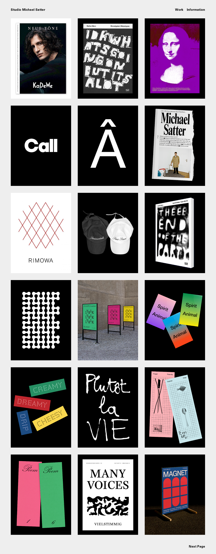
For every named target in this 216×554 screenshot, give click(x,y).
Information (196, 10)
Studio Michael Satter (28, 10)
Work (179, 10)
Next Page (197, 546)
